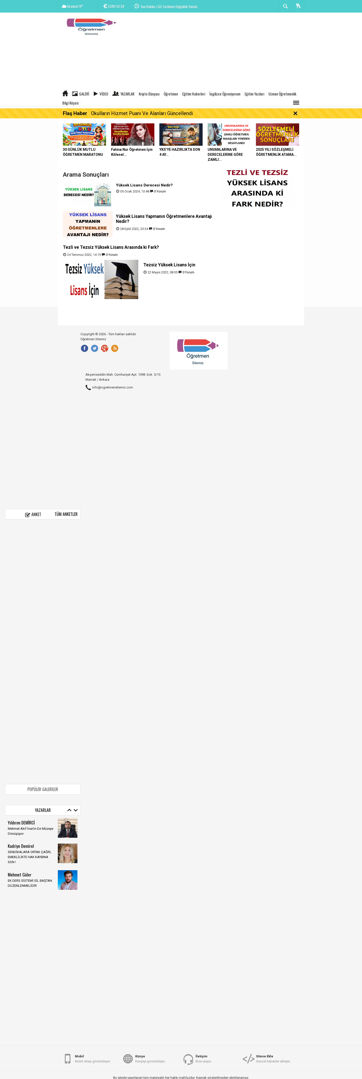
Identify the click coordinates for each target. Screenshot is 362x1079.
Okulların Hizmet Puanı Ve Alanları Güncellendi (142, 113)
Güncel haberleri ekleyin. (273, 1058)
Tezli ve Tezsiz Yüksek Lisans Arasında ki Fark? (111, 247)
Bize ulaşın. (204, 1058)
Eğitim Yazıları (254, 93)
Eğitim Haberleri (193, 93)
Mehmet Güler (19, 874)
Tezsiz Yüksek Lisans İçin (169, 264)
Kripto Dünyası (149, 93)
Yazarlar (127, 93)
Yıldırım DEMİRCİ (21, 822)
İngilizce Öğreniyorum (224, 93)
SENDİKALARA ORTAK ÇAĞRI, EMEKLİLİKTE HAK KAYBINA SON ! (29, 857)
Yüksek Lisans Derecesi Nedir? (144, 185)
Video (104, 93)
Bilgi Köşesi (70, 103)
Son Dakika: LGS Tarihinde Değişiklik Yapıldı (169, 6)
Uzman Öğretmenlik (282, 93)
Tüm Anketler (66, 514)
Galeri (84, 93)
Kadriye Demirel (21, 846)
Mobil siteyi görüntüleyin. (93, 1058)
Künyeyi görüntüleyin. (150, 1058)
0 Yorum (160, 191)
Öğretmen (171, 93)
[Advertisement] (212, 51)
